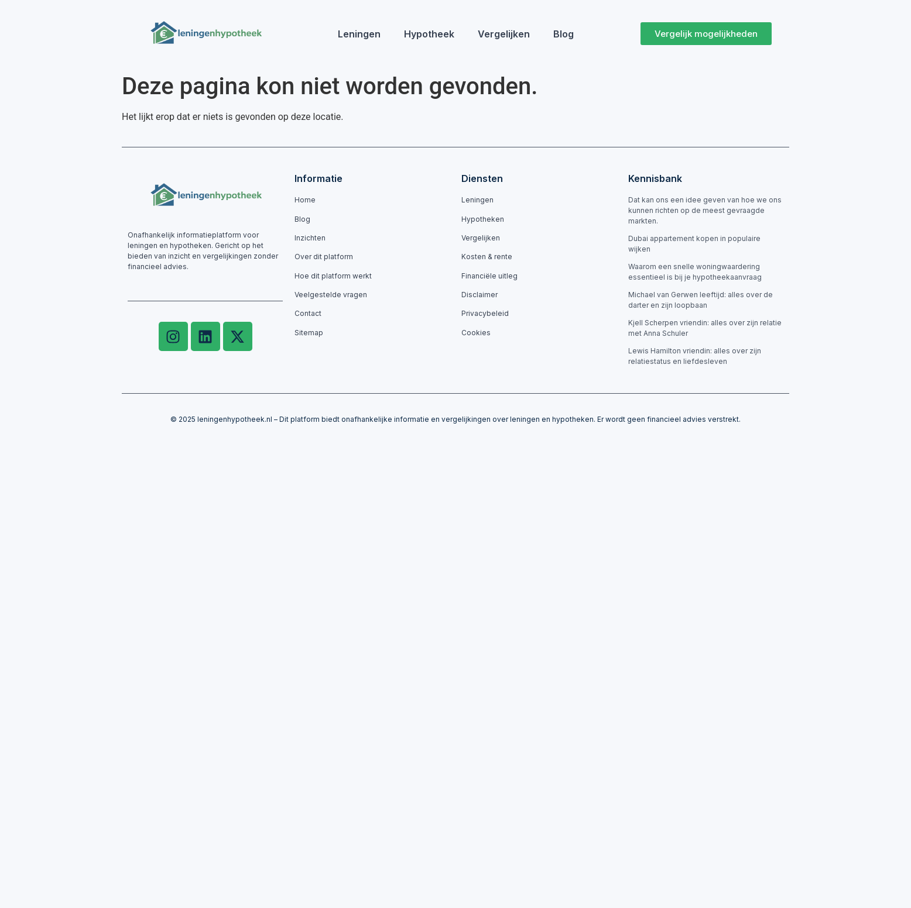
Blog (563, 34)
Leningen (359, 34)
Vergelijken (504, 34)
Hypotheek (429, 34)
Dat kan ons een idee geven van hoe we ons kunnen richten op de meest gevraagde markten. (705, 210)
